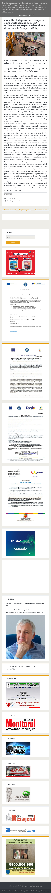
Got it (31, 15)
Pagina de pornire (25, 210)
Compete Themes (14, 891)
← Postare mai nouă (9, 210)
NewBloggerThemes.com (41, 891)
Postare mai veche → (42, 210)
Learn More (22, 15)
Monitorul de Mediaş (33, 886)
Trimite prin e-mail (12, 201)
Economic (11, 198)
